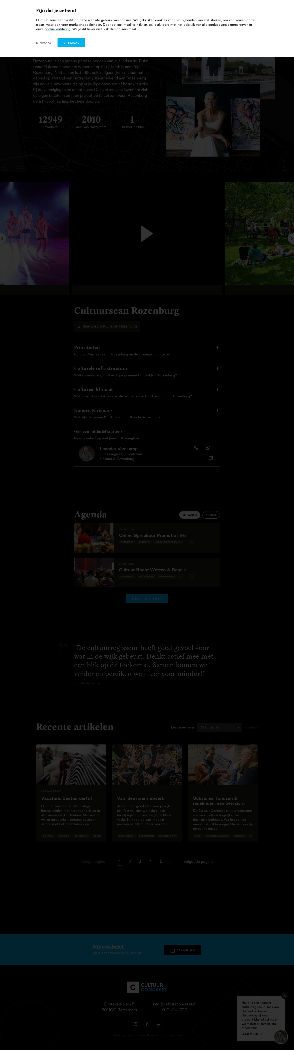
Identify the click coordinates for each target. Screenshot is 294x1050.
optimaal (71, 43)
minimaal (44, 43)
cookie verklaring (58, 29)
